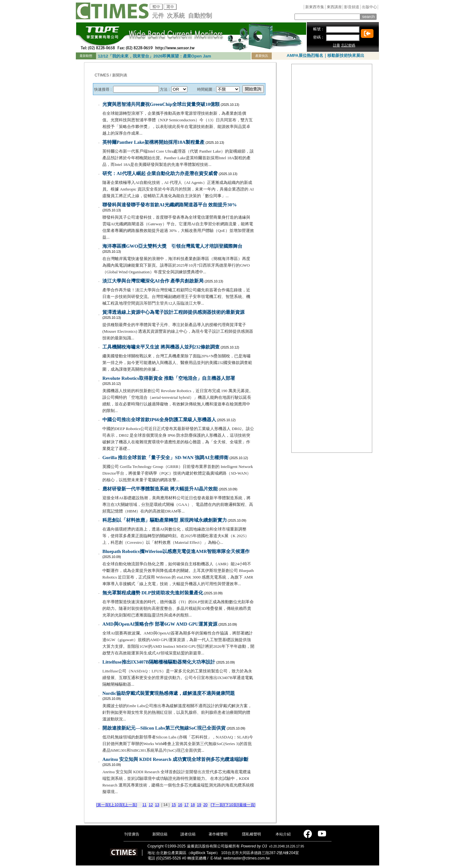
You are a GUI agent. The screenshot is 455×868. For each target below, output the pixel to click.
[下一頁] (217, 805)
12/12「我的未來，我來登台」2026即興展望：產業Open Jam (154, 56)
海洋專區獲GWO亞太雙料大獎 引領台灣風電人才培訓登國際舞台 (172, 246)
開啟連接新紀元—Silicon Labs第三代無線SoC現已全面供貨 (164, 728)
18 (193, 805)
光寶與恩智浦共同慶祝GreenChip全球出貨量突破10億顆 (161, 104)
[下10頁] (231, 805)
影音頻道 (351, 7)
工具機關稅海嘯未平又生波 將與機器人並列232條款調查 (161, 346)
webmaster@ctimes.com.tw (246, 858)
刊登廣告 (131, 834)
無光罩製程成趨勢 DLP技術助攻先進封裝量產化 (152, 592)
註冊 (336, 45)
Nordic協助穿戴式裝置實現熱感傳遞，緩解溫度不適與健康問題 (168, 693)
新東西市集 (314, 7)
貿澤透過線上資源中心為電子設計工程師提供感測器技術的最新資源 (173, 312)
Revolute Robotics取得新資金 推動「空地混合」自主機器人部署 (168, 378)
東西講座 (334, 7)
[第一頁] (103, 805)
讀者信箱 (188, 834)
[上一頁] (130, 805)
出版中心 (369, 7)
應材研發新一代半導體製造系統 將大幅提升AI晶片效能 (160, 488)
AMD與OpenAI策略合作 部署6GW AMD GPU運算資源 (159, 624)
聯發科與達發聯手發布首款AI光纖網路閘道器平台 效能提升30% (169, 204)
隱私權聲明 (251, 834)
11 (144, 805)
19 (199, 805)
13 (157, 805)
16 (180, 805)
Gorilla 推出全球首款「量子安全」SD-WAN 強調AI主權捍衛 (165, 457)
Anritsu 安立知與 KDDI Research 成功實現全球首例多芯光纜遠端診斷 (175, 759)
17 (186, 805)
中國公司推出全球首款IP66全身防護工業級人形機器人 (159, 419)
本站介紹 (283, 834)
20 (205, 805)
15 (174, 805)
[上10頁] (117, 805)
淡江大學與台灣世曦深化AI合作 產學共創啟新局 (152, 280)
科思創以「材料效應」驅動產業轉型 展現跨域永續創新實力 (164, 520)
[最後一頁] (246, 805)
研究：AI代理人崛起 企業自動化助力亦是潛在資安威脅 (160, 173)
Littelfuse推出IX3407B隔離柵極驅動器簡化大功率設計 (158, 662)
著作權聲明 (218, 834)
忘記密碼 (348, 45)
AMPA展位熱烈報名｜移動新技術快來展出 (325, 55)
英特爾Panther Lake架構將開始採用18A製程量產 (153, 142)
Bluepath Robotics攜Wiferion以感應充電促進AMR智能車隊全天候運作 (176, 551)
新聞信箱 (159, 834)
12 (151, 805)
